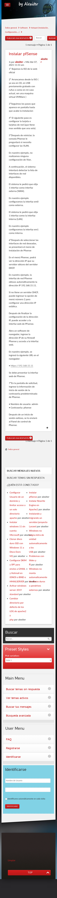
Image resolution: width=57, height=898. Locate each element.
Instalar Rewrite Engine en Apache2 (37, 505)
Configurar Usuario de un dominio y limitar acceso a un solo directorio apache (17, 505)
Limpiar (12, 860)
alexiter (19, 62)
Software (24, 28)
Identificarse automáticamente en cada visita (26, 799)
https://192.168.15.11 (22, 365)
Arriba (47, 428)
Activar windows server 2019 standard (18, 590)
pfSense (23, 54)
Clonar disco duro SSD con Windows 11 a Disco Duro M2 (17, 548)
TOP (30, 872)
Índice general (11, 28)
